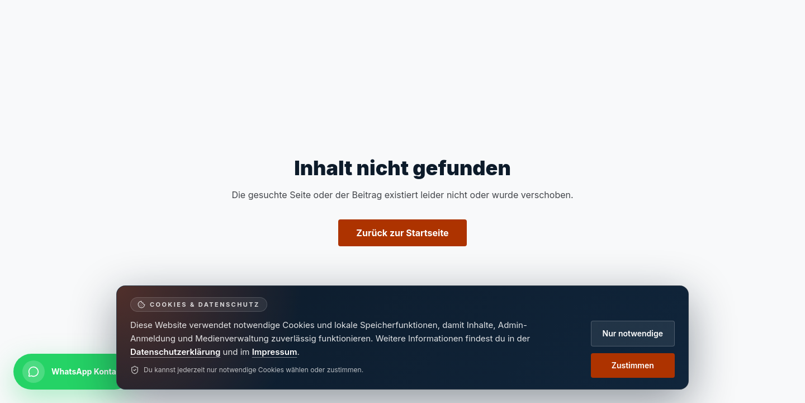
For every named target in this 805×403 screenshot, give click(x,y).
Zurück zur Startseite (402, 232)
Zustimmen (633, 365)
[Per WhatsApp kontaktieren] (72, 372)
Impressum (274, 351)
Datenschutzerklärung (175, 351)
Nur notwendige (633, 333)
